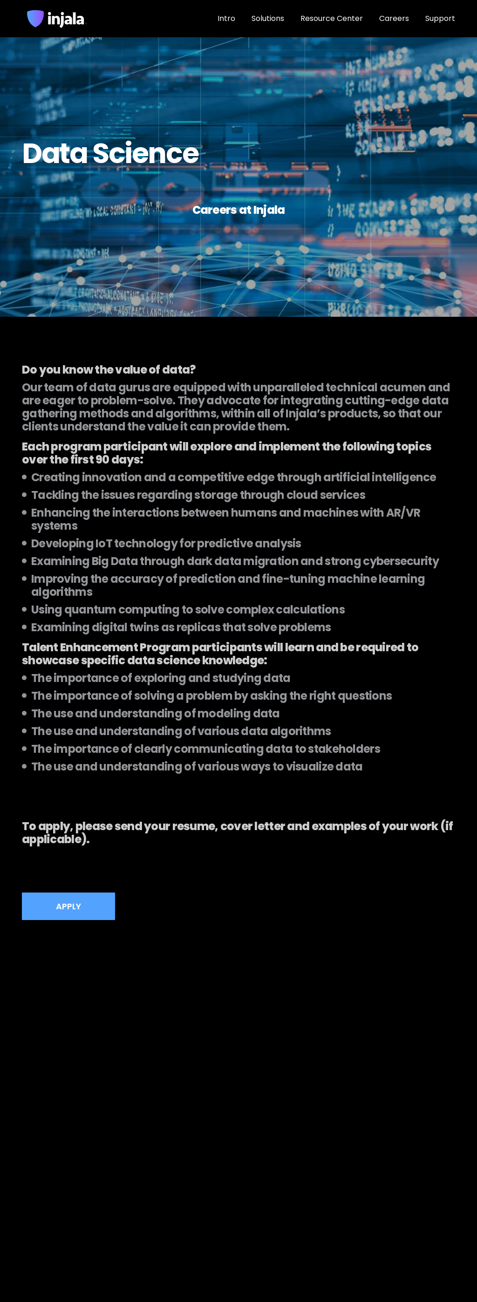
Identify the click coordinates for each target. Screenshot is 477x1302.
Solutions (268, 18)
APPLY (68, 906)
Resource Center (331, 18)
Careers (394, 18)
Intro (226, 18)
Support (440, 18)
